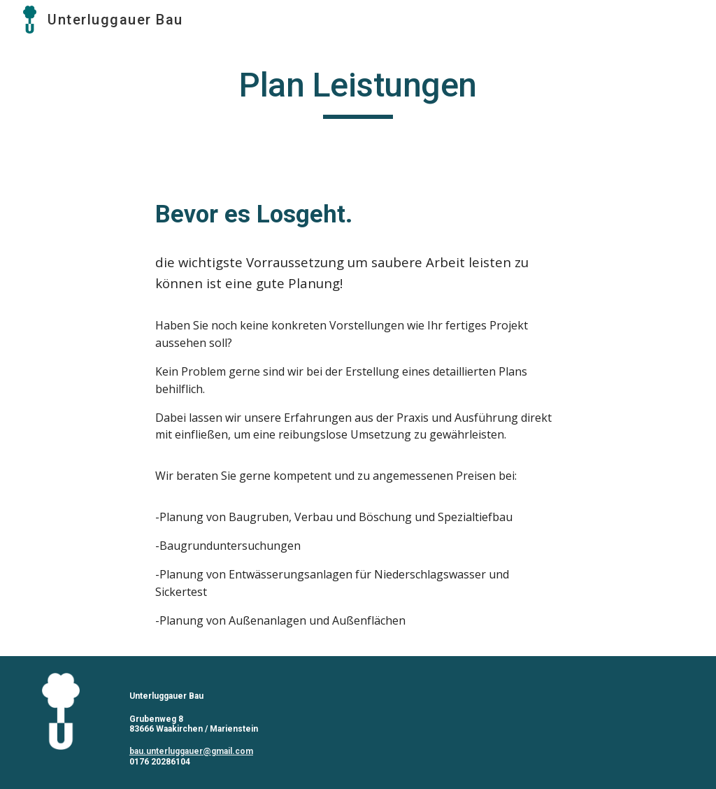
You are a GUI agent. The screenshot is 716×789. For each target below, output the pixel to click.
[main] (358, 92)
